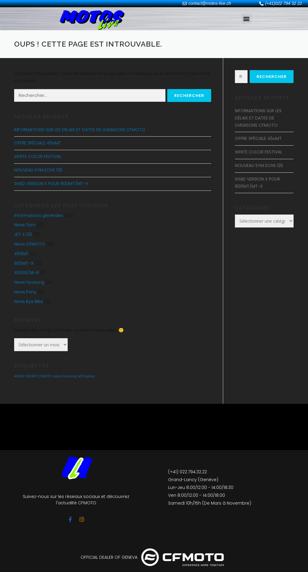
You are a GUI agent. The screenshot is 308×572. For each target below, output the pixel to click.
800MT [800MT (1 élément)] (31, 376)
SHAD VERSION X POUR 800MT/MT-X (51, 184)
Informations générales (38, 215)
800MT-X (24, 263)
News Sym (24, 225)
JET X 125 (23, 234)
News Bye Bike (28, 301)
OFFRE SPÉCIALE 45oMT (37, 143)
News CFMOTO (29, 244)
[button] (246, 18)
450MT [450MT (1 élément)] (19, 376)
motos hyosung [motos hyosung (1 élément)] (64, 376)
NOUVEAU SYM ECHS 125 (38, 170)
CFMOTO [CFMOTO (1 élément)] (44, 376)
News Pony (25, 292)
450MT (21, 254)
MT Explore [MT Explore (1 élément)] (86, 376)
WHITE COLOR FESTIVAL (37, 156)
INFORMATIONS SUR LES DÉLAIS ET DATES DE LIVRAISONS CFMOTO (79, 130)
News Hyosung (29, 282)
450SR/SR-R (26, 273)
